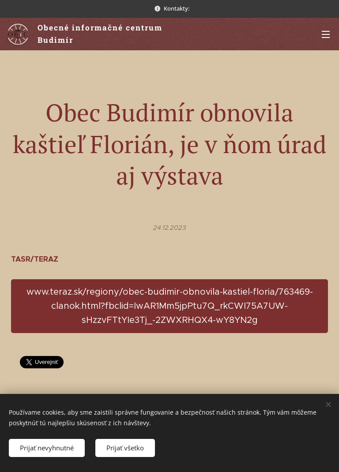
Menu (326, 34)
